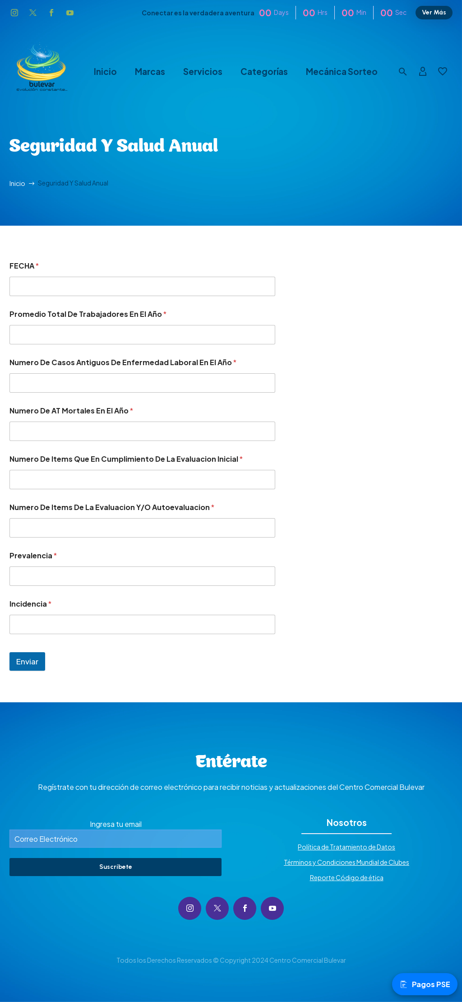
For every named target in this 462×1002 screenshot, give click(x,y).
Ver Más (434, 12)
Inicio (105, 71)
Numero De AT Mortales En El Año (71, 410)
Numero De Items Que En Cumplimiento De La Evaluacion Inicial (126, 459)
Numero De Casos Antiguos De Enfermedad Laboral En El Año (122, 362)
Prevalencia (33, 555)
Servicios (202, 71)
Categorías (264, 71)
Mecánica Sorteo (342, 71)
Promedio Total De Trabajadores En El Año (87, 314)
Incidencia (30, 603)
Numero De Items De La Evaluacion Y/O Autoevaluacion (111, 507)
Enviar (27, 661)
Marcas (150, 71)
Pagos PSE (424, 984)
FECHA (24, 265)
